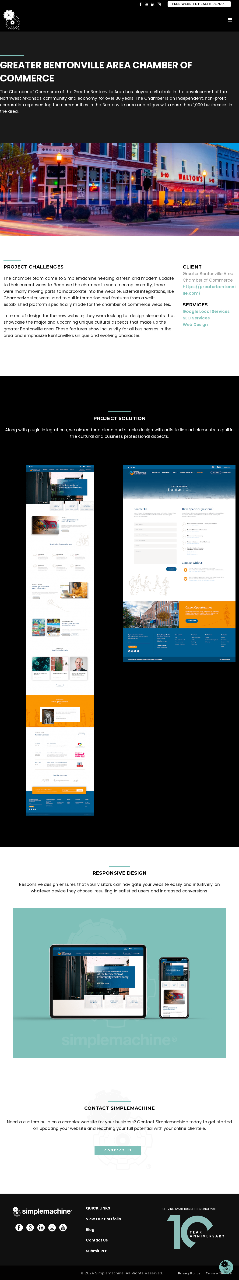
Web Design (195, 324)
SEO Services (196, 318)
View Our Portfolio (103, 1219)
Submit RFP (97, 1251)
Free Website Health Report (199, 4)
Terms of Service (219, 1273)
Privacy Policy (189, 1273)
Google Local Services (206, 311)
